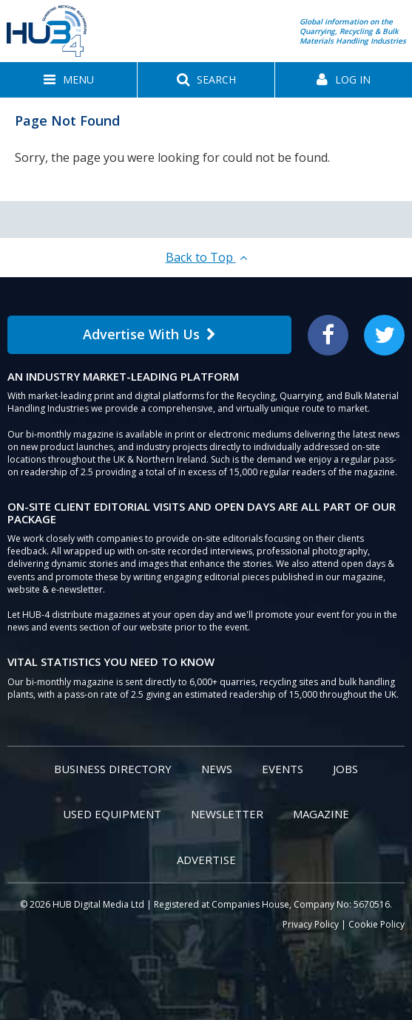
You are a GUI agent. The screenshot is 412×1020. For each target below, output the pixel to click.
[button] (68, 80)
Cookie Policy (376, 924)
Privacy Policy (311, 924)
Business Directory (113, 768)
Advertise (206, 859)
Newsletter (227, 813)
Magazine (321, 813)
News (216, 768)
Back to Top (206, 257)
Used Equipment (112, 813)
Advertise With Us (149, 334)
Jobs (345, 768)
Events (282, 768)
